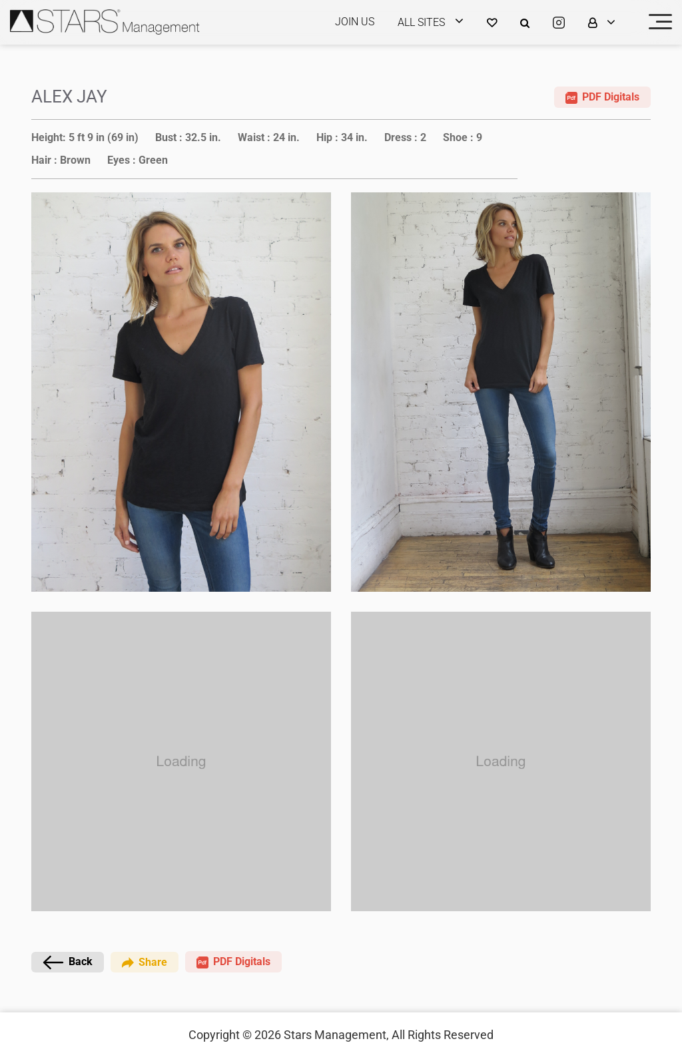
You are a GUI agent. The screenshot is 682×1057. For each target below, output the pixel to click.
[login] (439, 22)
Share (144, 961)
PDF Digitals (602, 97)
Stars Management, (336, 1035)
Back (68, 962)
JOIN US (354, 21)
